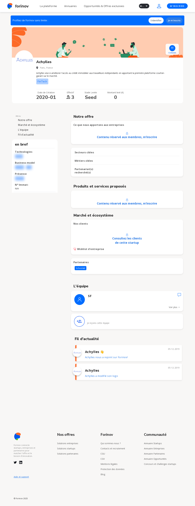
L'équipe (23, 129)
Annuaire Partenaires (154, 453)
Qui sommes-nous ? (111, 443)
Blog (103, 474)
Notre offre (25, 120)
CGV (103, 458)
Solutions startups (66, 448)
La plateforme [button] (48, 6)
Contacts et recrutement (113, 448)
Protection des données (112, 469)
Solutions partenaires (67, 453)
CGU (103, 453)
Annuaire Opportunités (155, 458)
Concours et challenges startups (160, 464)
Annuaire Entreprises (154, 448)
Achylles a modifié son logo (101, 376)
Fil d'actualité (26, 134)
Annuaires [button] (70, 6)
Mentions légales (109, 464)
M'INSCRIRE (177, 6)
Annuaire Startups (153, 443)
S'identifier (156, 20)
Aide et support (21, 476)
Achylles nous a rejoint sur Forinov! (106, 357)
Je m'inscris (174, 20)
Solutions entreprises (67, 443)
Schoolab (80, 268)
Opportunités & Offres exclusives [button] (104, 6)
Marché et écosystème (31, 125)
